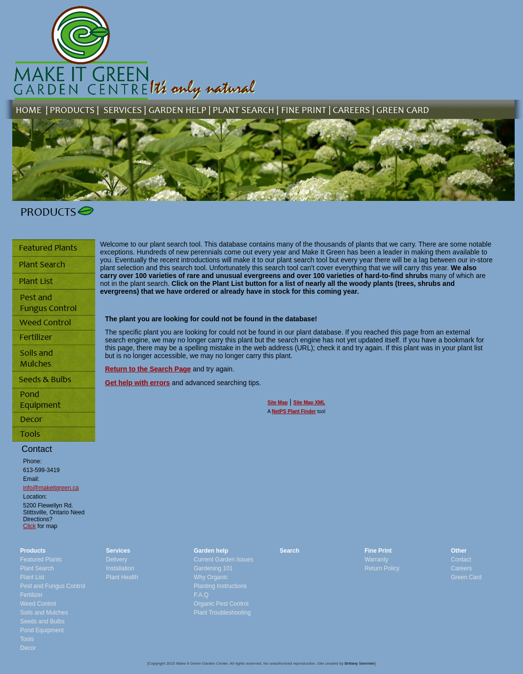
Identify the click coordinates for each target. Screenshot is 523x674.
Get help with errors (137, 383)
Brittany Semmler (359, 663)
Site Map (277, 402)
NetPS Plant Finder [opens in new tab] (294, 411)
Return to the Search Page (148, 369)
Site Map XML (309, 402)
